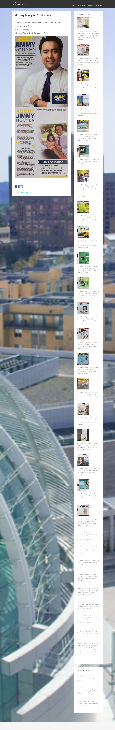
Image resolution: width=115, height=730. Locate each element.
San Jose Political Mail (21, 3)
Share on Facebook (17, 186)
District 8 (23, 192)
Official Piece (28, 192)
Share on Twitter (21, 186)
